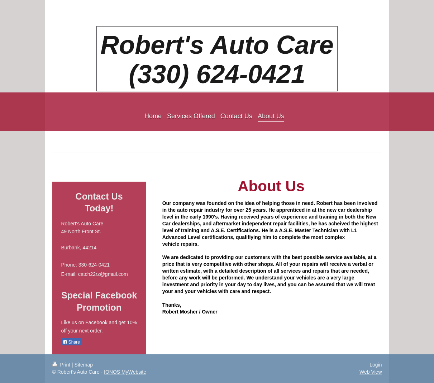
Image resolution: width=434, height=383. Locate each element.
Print (62, 365)
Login (375, 365)
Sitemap (84, 365)
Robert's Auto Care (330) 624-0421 (217, 59)
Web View (370, 372)
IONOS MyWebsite (125, 372)
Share (71, 342)
